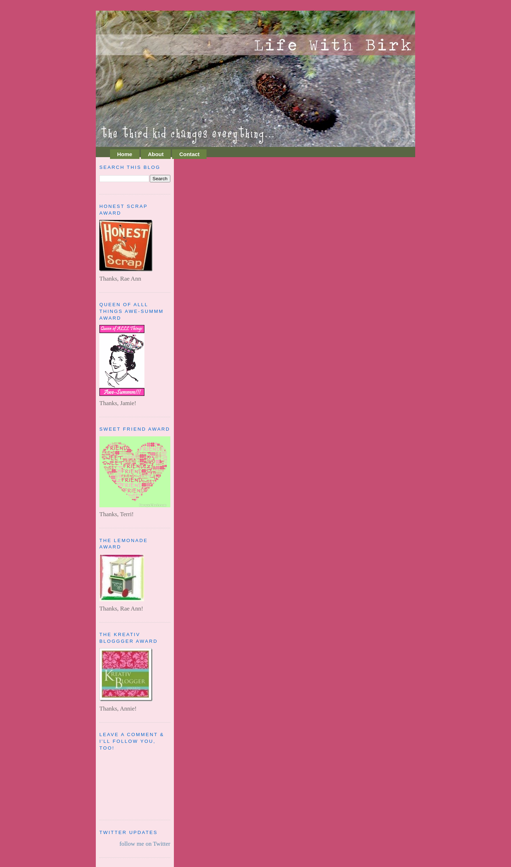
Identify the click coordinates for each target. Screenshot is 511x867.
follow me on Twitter (144, 843)
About (156, 154)
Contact (189, 154)
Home (124, 154)
